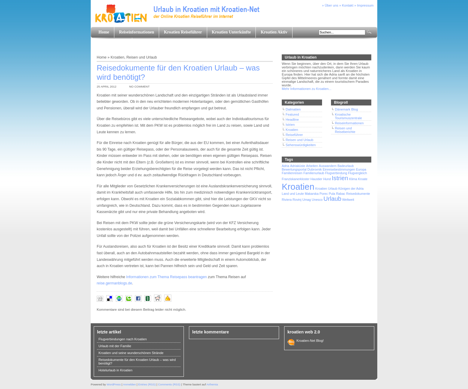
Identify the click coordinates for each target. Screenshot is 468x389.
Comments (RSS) (169, 384)
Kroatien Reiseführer (183, 32)
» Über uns (330, 5)
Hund (327, 179)
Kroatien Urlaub (326, 188)
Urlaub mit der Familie (114, 346)
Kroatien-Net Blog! (309, 340)
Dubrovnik (314, 169)
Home (103, 32)
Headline (292, 119)
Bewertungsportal (294, 169)
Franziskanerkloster (296, 179)
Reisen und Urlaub (141, 57)
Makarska (311, 193)
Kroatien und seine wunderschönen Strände (131, 353)
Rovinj (296, 199)
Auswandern (327, 166)
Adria (285, 166)
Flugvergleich (357, 173)
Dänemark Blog (346, 109)
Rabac (340, 193)
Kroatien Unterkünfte (231, 32)
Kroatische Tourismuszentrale (348, 116)
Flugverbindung (336, 173)
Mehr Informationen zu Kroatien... (306, 89)
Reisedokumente (358, 193)
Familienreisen (292, 173)
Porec (324, 193)
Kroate (362, 179)
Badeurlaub (346, 166)
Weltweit (348, 199)
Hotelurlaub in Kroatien (115, 370)
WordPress (114, 384)
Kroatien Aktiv (274, 32)
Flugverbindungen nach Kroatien (122, 339)
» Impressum (364, 5)
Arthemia (212, 384)
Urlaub (332, 198)
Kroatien (117, 57)
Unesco (317, 199)
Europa (361, 169)
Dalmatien (293, 109)
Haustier (316, 179)
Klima (353, 179)
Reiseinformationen (136, 32)
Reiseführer (294, 135)
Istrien (290, 124)
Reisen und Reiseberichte (345, 130)
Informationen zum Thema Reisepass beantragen (166, 277)
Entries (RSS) (147, 384)
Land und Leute (112, 43)
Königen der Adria (351, 188)
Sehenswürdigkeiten (301, 145)
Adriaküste (297, 166)
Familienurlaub (313, 173)
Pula (332, 193)
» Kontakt (346, 5)
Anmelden (129, 384)
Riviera (287, 199)
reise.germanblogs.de (114, 283)
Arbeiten (312, 166)
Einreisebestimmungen (339, 169)
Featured (292, 114)
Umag (306, 199)
